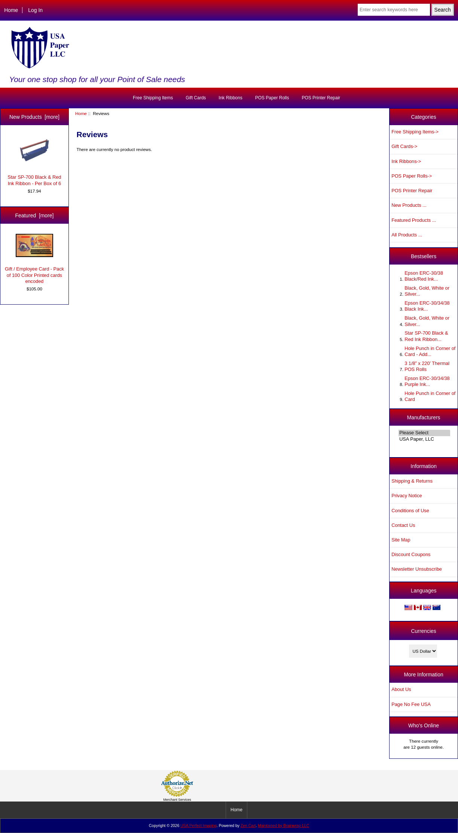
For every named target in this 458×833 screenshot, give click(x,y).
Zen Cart (248, 826)
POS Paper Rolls (272, 97)
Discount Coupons (410, 554)
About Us (401, 689)
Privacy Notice (406, 495)
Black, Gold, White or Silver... (426, 291)
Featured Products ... (413, 220)
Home (11, 10)
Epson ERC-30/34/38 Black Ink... (427, 306)
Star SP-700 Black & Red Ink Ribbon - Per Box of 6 (34, 160)
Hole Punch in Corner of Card (429, 396)
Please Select (424, 433)
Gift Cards (196, 97)
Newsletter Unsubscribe (416, 569)
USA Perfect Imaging (198, 826)
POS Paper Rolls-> (411, 176)
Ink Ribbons (230, 97)
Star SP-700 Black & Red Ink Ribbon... (426, 336)
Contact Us (403, 525)
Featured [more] (34, 215)
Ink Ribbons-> (406, 161)
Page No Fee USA (411, 704)
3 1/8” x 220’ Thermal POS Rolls (426, 366)
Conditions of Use (410, 510)
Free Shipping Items (153, 97)
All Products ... (406, 235)
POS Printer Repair (321, 97)
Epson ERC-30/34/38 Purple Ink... (427, 381)
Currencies (423, 631)
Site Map (400, 540)
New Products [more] (34, 117)
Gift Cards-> (404, 146)
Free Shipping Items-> (415, 132)
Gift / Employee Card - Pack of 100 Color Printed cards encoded (34, 259)
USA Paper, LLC (424, 439)
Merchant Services (177, 800)
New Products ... (409, 205)
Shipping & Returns (412, 481)
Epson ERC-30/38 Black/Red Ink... (423, 276)
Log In (35, 10)
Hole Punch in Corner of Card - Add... (429, 351)
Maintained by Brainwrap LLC (283, 826)
